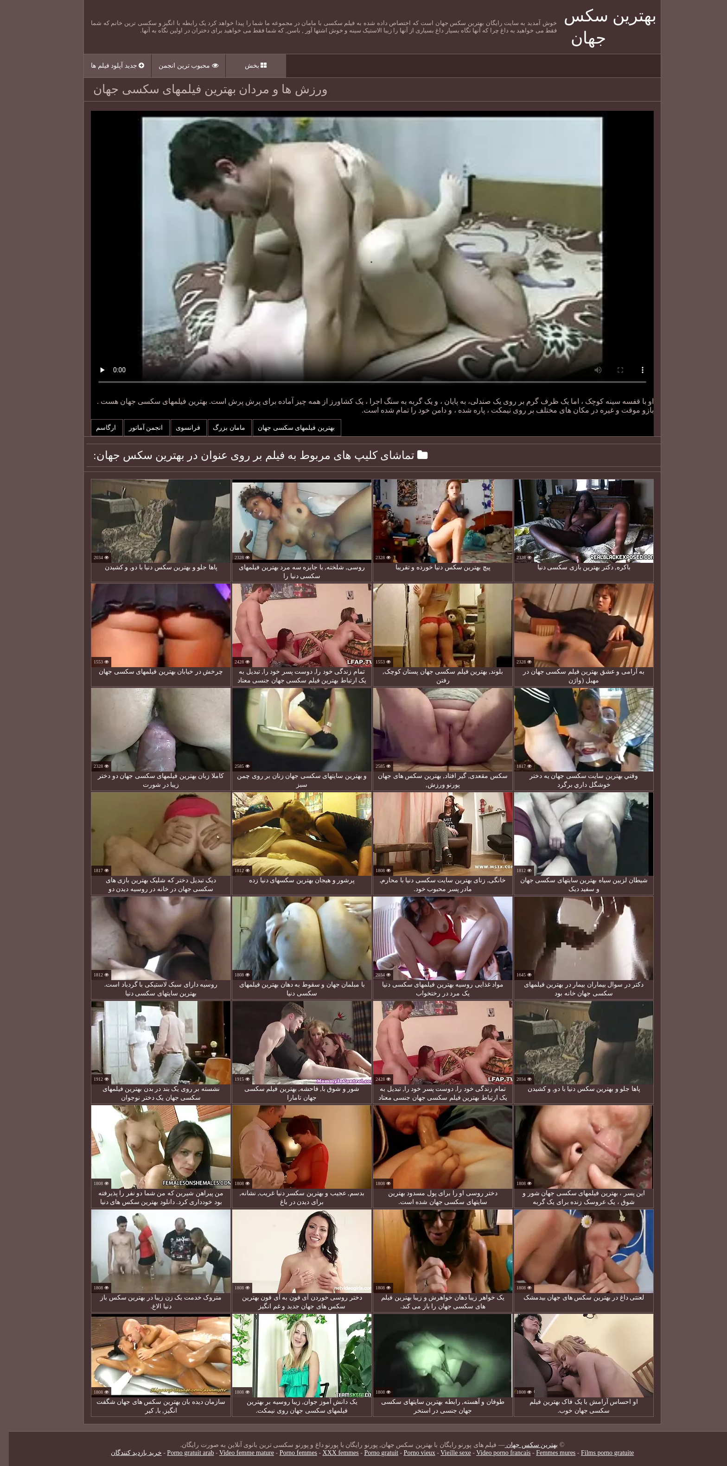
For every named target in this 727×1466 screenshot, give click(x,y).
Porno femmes (289, 1452)
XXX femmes (332, 1452)
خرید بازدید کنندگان (127, 1452)
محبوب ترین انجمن (180, 65)
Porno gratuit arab (181, 1452)
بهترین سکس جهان (522, 1444)
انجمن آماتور (138, 427)
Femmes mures (547, 1452)
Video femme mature (237, 1452)
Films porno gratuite (598, 1452)
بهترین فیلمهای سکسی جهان (288, 427)
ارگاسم (98, 427)
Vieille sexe (447, 1452)
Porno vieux (411, 1452)
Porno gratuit (372, 1452)
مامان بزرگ (221, 427)
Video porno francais (494, 1452)
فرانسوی (180, 427)
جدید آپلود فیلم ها (108, 65)
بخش (247, 65)
